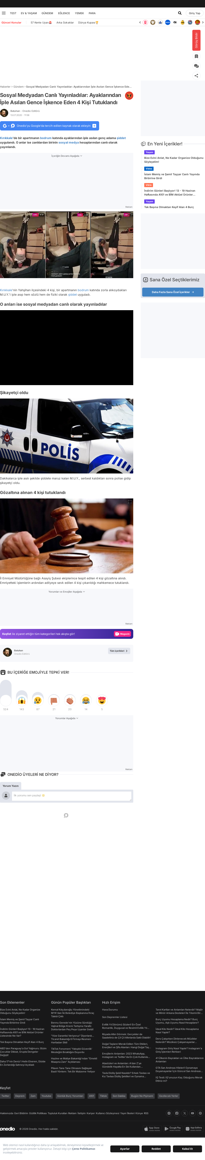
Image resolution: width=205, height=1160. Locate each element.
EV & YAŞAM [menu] (29, 13)
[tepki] (6, 700)
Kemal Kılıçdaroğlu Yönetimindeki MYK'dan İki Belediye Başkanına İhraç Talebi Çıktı (72, 1013)
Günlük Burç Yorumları (70, 1095)
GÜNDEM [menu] (47, 13)
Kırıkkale (6, 138)
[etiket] (129, 96)
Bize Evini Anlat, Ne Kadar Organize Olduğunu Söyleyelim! (174, 159)
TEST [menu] (13, 13)
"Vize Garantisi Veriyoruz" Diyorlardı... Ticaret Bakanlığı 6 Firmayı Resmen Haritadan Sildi (72, 1039)
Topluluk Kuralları (57, 1113)
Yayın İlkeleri (127, 1113)
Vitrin (149, 185)
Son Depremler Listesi (114, 1017)
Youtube (46, 1095)
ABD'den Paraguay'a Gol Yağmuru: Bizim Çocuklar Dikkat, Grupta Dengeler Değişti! (23, 1052)
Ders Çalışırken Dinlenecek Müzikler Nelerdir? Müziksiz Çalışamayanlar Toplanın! (176, 1042)
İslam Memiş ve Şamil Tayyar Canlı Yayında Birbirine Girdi (172, 176)
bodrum (46, 138)
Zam (33, 1095)
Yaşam (149, 152)
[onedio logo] (7, 1129)
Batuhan (25, 110)
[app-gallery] (194, 1129)
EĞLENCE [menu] (64, 13)
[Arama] (179, 13)
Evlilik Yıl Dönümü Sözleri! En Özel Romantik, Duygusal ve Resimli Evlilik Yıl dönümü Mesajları (124, 1028)
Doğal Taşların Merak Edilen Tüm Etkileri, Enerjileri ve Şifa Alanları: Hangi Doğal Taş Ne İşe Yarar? (125, 1047)
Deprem (20, 1095)
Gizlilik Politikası (38, 1113)
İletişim (82, 1113)
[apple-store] (153, 1129)
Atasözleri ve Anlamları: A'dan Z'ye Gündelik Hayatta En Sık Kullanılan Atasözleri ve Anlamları (121, 1066)
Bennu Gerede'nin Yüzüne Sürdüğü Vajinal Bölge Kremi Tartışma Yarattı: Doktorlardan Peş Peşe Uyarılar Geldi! (72, 1026)
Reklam (72, 1113)
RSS (146, 1113)
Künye (139, 1113)
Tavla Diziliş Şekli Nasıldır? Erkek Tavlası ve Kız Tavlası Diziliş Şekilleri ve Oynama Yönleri (126, 1076)
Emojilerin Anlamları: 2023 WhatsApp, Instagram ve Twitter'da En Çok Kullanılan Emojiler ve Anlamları (125, 1057)
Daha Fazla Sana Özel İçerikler (173, 292)
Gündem (18, 86)
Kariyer (91, 1113)
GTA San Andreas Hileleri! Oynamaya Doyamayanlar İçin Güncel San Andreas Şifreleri (178, 1071)
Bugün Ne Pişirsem (142, 1095)
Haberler (5, 86)
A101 (91, 1095)
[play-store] (173, 1129)
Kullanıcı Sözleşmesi (107, 1113)
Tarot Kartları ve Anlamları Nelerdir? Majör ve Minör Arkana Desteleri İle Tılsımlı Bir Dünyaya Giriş (179, 1013)
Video (149, 168)
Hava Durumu (110, 1009)
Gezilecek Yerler (168, 1095)
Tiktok (103, 1095)
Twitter (5, 1095)
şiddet (121, 138)
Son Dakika (119, 1095)
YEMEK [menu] (79, 13)
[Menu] (3, 13)
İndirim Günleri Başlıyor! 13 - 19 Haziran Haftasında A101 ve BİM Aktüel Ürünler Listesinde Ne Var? (169, 192)
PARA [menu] (92, 13)
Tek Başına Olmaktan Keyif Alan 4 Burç (169, 207)
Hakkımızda (6, 1113)
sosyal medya (69, 142)
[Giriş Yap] (195, 13)
